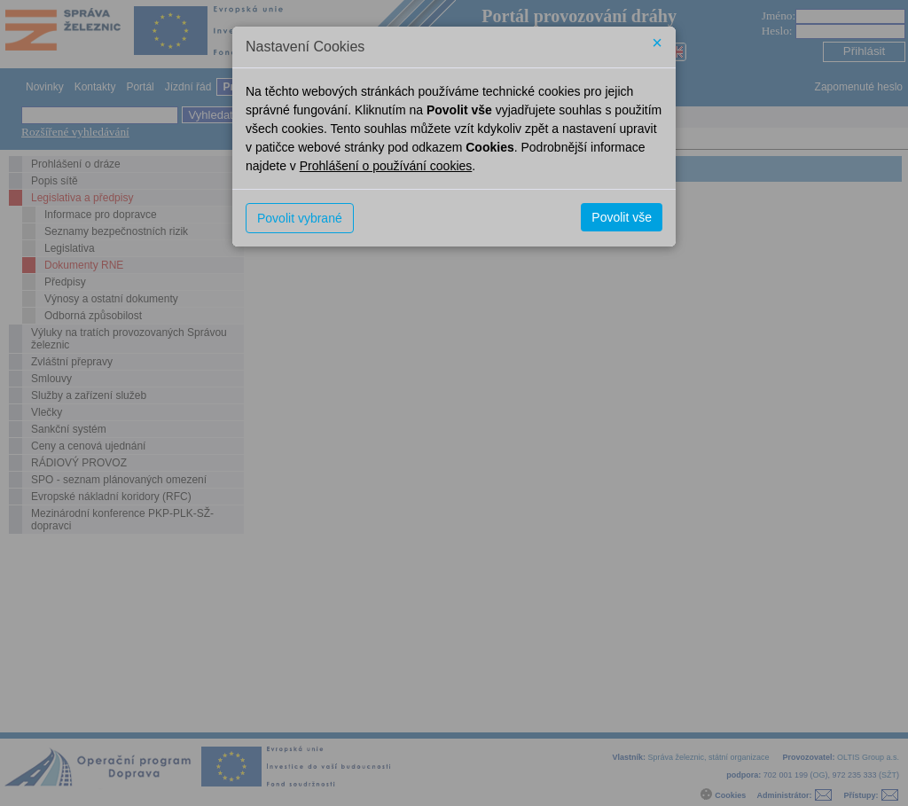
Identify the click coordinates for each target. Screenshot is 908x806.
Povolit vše (621, 217)
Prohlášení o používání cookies (386, 166)
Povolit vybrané (299, 218)
